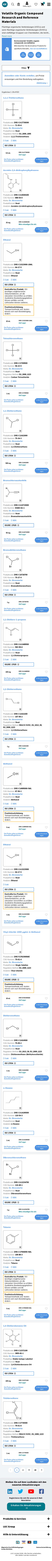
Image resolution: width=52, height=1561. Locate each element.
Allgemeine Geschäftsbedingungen (12, 1547)
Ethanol (7, 240)
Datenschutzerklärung (43, 1547)
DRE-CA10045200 (21, 195)
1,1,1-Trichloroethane (13, 98)
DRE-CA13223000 (21, 869)
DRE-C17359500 (20, 363)
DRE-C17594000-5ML (23, 1252)
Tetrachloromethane (13, 338)
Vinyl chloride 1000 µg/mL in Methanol (21, 932)
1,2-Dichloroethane (12, 689)
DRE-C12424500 (20, 1040)
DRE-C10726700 (20, 575)
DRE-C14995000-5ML (23, 788)
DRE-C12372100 (20, 1350)
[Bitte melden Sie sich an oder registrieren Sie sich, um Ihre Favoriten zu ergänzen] (46, 153)
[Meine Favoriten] (36, 4)
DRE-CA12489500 (21, 644)
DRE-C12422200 (20, 714)
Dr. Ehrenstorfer (16, 128)
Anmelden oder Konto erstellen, (20, 75)
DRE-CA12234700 (21, 1182)
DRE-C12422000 (20, 435)
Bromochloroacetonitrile (14, 480)
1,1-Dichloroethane (12, 411)
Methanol (7, 763)
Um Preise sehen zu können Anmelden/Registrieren (13, 160)
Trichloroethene (10, 1398)
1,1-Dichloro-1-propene (14, 619)
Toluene (7, 1227)
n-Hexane (8, 1088)
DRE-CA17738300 (21, 122)
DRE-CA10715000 (21, 505)
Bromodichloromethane (14, 550)
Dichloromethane (11, 1015)
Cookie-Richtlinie (6, 1549)
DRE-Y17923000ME (22, 957)
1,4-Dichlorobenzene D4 (14, 1326)
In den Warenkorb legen (41, 160)
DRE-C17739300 (20, 1423)
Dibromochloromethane (14, 1157)
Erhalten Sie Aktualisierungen (26, 1505)
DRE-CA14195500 (21, 1113)
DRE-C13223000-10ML (23, 264)
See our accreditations (38, 49)
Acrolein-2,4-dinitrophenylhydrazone (21, 170)
